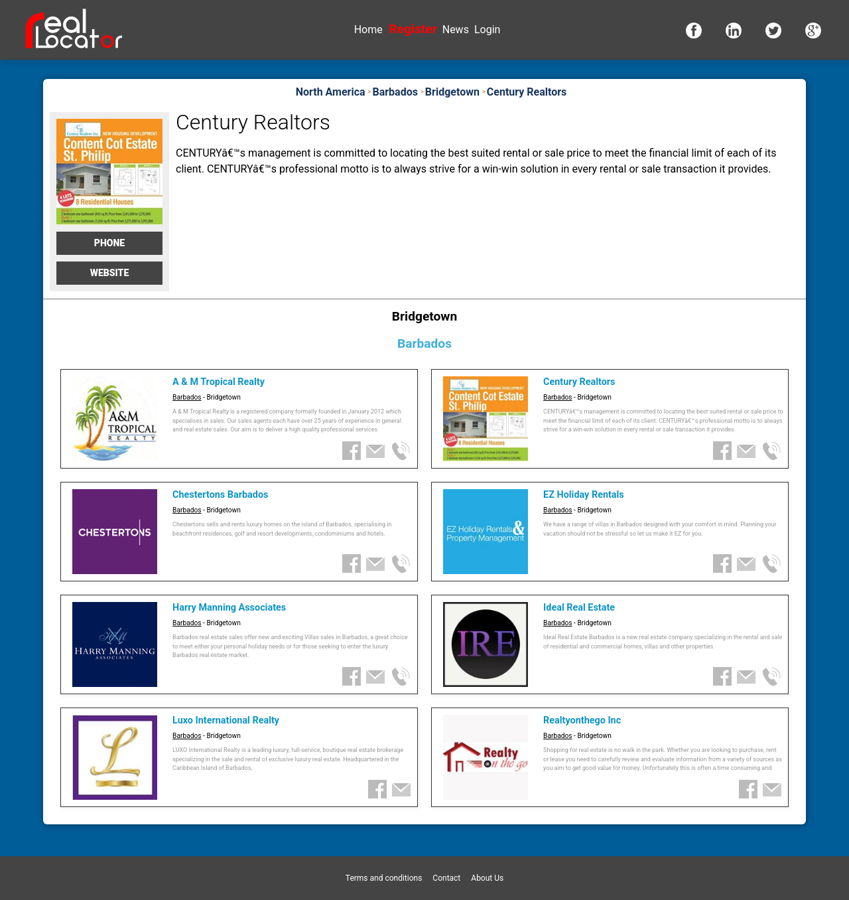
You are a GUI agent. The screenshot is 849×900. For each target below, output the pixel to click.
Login (487, 29)
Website (109, 272)
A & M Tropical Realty (218, 382)
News (455, 29)
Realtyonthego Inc (582, 720)
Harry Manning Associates (229, 607)
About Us (487, 878)
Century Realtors (579, 382)
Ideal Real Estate (579, 607)
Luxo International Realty (225, 720)
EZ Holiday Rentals (583, 494)
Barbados (186, 397)
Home (368, 29)
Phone (109, 243)
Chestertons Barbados (220, 494)
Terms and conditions (384, 878)
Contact (446, 878)
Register (412, 29)
